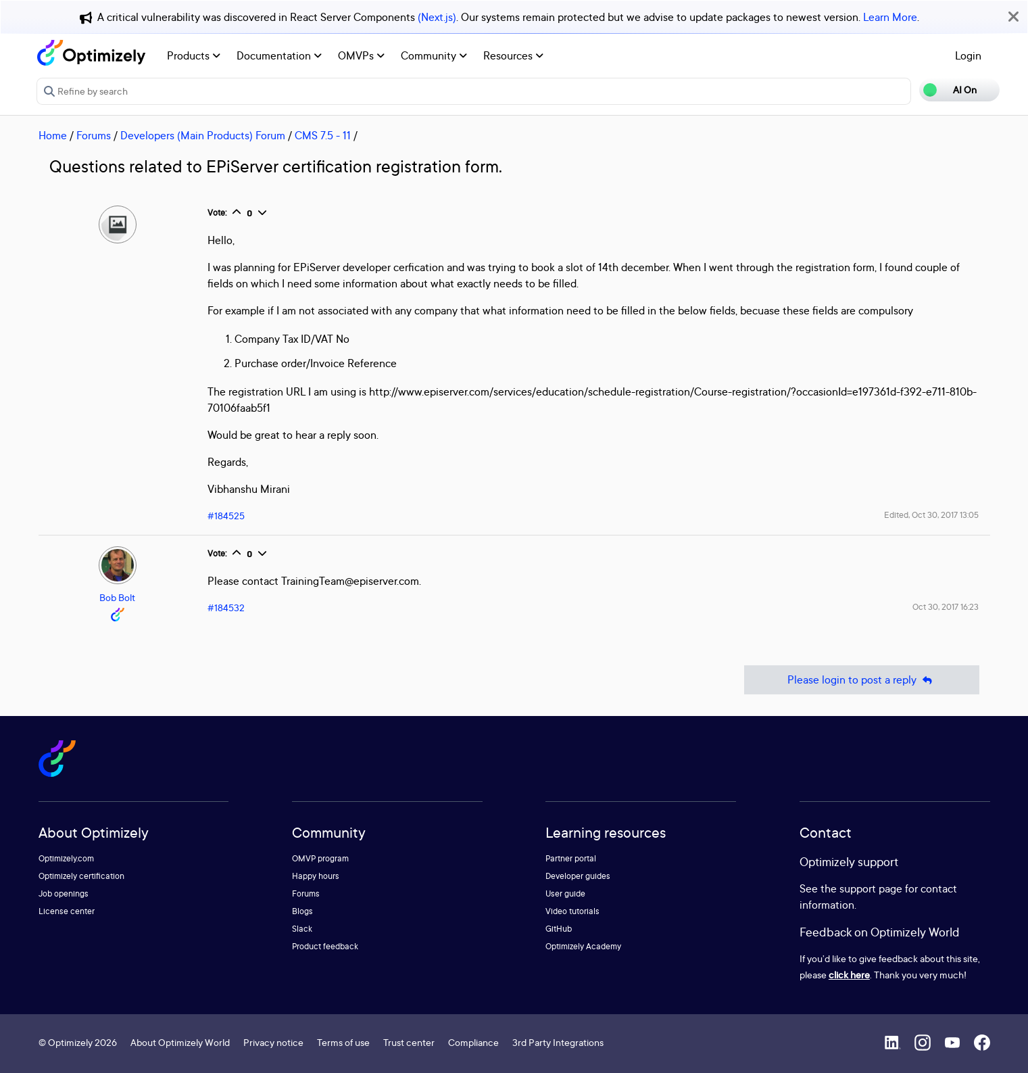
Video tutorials (572, 911)
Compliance (473, 1042)
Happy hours (315, 876)
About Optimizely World (180, 1042)
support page (870, 888)
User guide (565, 893)
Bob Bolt (117, 597)
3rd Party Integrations (558, 1042)
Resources (513, 55)
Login (968, 55)
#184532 (226, 607)
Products (193, 55)
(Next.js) (437, 16)
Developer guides (577, 876)
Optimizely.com (66, 858)
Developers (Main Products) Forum (202, 135)
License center (67, 911)
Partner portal (570, 858)
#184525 (226, 515)
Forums (93, 135)
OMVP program (320, 858)
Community (434, 55)
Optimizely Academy (583, 946)
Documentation (279, 55)
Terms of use (343, 1042)
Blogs (302, 911)
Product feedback (325, 946)
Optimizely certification (81, 876)
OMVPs (361, 55)
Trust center (409, 1042)
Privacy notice (273, 1042)
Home (53, 135)
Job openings (64, 893)
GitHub (558, 928)
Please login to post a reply (861, 680)
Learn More (890, 16)
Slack (302, 928)
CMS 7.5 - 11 (323, 135)
